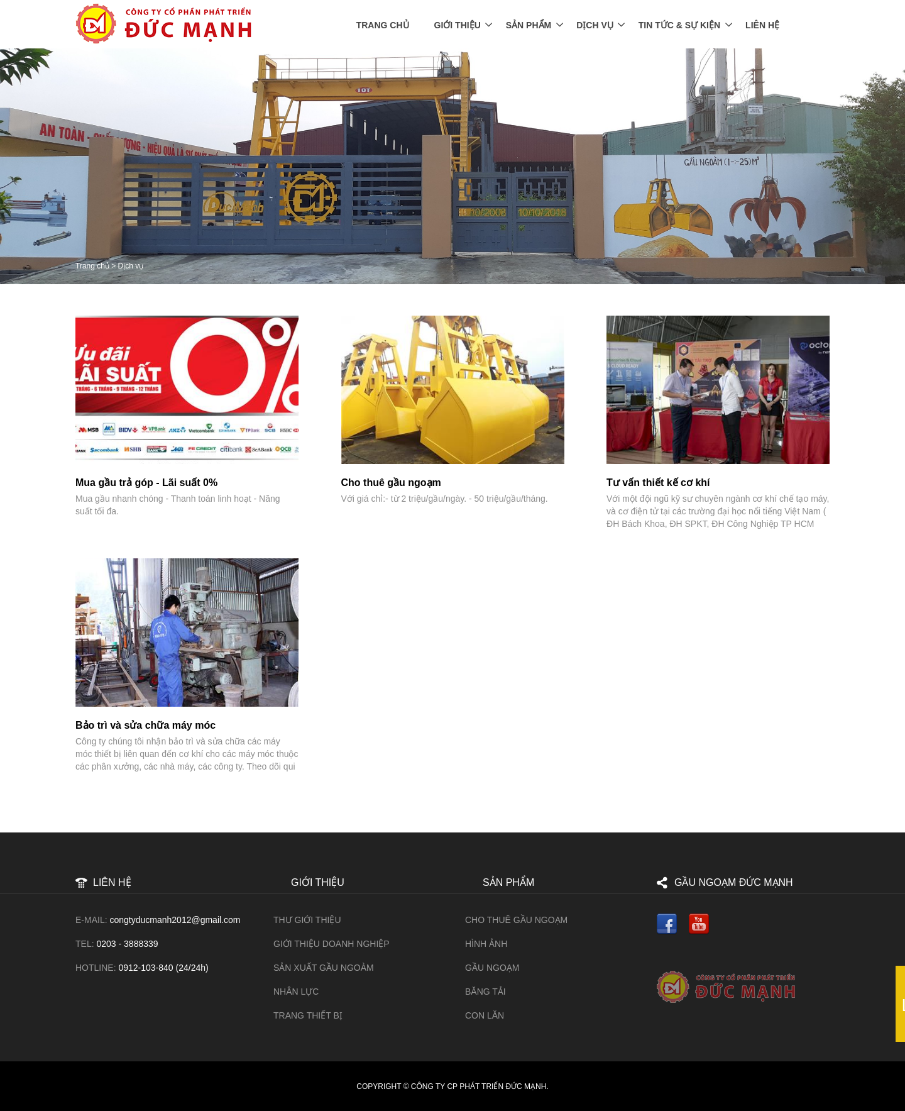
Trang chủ (382, 25)
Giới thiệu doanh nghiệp (331, 944)
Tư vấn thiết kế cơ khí (658, 482)
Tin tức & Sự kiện (679, 25)
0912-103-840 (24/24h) (163, 968)
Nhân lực (296, 992)
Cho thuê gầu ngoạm (391, 482)
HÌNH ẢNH (486, 944)
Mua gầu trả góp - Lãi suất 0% (146, 482)
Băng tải (485, 992)
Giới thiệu (457, 25)
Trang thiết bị (308, 1015)
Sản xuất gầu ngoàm (323, 968)
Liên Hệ (762, 25)
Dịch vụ (594, 25)
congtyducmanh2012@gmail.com (174, 920)
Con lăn (484, 1015)
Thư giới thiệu (307, 920)
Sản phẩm (528, 25)
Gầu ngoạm (492, 968)
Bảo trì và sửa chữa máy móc (145, 725)
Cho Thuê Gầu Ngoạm (516, 920)
